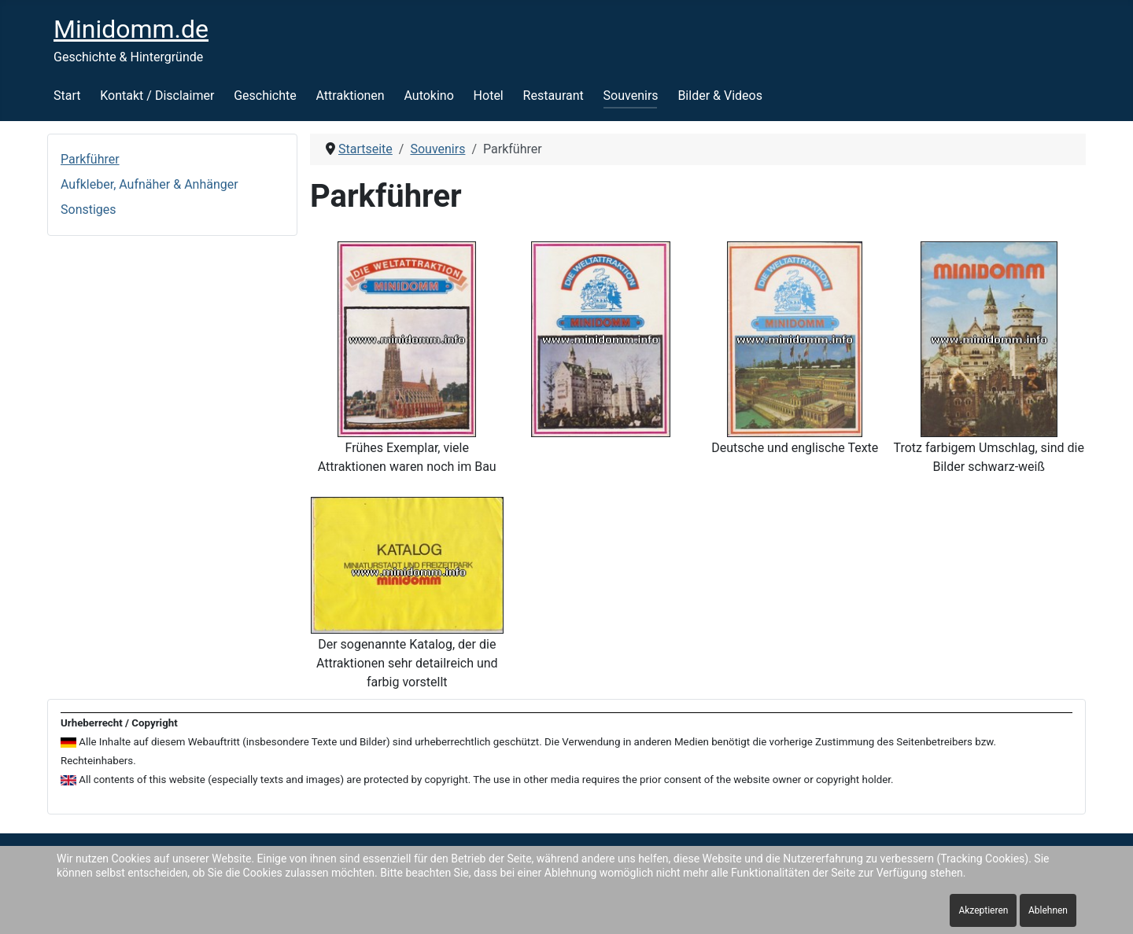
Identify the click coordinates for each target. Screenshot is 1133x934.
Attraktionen (350, 95)
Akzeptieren (983, 910)
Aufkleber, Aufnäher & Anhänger (149, 184)
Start (67, 95)
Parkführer (90, 159)
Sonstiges (88, 209)
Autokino (428, 95)
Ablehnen (1048, 910)
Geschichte (265, 95)
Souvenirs (631, 95)
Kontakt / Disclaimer (157, 95)
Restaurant (553, 95)
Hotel (489, 95)
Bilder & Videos (719, 95)
